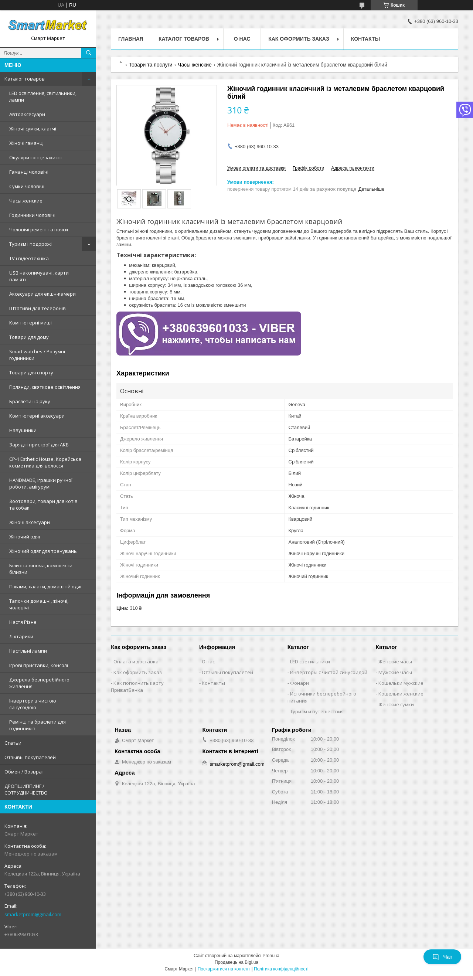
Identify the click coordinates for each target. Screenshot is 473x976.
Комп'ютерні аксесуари (37, 415)
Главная (130, 39)
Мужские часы (395, 672)
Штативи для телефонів (37, 308)
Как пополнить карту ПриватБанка (137, 686)
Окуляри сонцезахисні (35, 157)
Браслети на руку (29, 401)
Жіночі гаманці (26, 143)
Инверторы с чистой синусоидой (328, 672)
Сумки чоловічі (26, 186)
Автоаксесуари (27, 114)
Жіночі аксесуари (29, 522)
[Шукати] (88, 52)
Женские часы (395, 661)
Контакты (365, 39)
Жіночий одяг (25, 536)
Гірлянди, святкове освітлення (45, 387)
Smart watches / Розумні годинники (37, 354)
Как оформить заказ (298, 39)
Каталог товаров (24, 78)
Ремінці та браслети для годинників (37, 725)
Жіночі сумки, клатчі (32, 128)
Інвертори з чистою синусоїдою (32, 704)
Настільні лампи (28, 650)
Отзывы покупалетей (227, 672)
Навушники (23, 430)
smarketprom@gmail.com (32, 914)
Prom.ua (271, 955)
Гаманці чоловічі (28, 172)
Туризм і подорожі (30, 244)
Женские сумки (396, 704)
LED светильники (310, 661)
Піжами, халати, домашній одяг (45, 586)
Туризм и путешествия (317, 711)
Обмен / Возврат (24, 771)
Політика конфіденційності (281, 969)
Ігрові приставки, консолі (38, 665)
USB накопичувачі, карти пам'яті (39, 276)
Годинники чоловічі (32, 215)
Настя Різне (23, 622)
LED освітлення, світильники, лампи (42, 96)
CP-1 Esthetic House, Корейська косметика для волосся (45, 462)
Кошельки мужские (400, 683)
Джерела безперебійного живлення (39, 683)
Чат (442, 956)
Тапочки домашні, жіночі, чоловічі (38, 604)
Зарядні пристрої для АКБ (39, 444)
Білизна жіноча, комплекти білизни (40, 568)
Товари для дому (29, 337)
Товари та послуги (150, 65)
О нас (242, 39)
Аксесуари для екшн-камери (42, 293)
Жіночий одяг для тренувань (43, 551)
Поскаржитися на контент (224, 969)
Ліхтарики (21, 636)
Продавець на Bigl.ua (236, 962)
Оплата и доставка (136, 661)
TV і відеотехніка (29, 258)
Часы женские (25, 200)
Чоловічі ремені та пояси (38, 229)
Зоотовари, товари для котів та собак (43, 504)
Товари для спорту (31, 372)
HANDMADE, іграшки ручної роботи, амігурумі (40, 483)
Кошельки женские (400, 693)
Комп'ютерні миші (30, 322)
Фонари (299, 683)
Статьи (12, 742)
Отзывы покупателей (30, 757)
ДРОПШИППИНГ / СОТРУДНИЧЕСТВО (26, 789)
